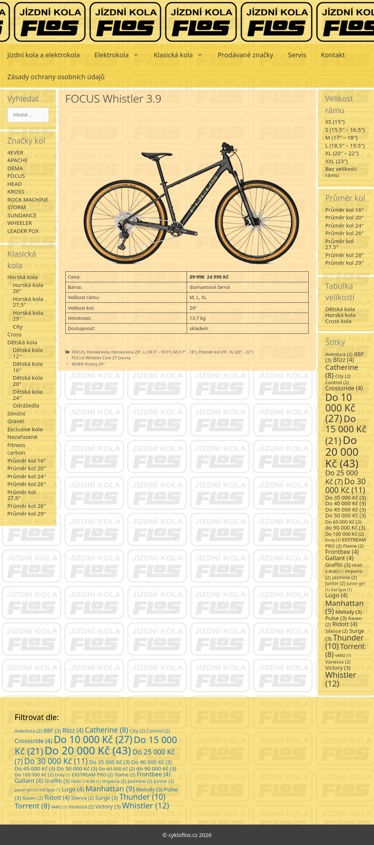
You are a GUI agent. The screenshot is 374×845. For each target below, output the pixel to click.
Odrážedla (26, 405)
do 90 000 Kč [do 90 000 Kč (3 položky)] (345, 527)
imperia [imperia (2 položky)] (114, 781)
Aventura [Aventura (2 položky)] (338, 354)
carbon (16, 452)
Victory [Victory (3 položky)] (337, 667)
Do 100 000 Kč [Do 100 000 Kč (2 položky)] (344, 534)
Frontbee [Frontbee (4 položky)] (342, 552)
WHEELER (19, 222)
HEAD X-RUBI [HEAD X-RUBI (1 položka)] (86, 781)
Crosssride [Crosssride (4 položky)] (344, 388)
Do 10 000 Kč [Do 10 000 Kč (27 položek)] (340, 407)
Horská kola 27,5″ (28, 302)
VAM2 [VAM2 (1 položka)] (343, 655)
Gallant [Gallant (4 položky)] (339, 558)
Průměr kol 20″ (26, 468)
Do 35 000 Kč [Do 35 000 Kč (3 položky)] (345, 497)
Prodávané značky (245, 54)
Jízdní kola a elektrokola (43, 54)
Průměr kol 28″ (26, 505)
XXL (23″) (336, 161)
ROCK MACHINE (27, 199)
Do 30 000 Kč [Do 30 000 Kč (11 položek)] (345, 485)
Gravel (15, 421)
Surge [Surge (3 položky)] (106, 797)
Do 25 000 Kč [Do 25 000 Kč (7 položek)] (341, 477)
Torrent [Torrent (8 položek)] (345, 650)
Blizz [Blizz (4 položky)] (343, 360)
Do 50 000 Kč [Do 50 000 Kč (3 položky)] (345, 515)
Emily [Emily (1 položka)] (332, 540)
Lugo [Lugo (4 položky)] (336, 595)
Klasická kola (182, 55)
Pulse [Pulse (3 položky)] (336, 618)
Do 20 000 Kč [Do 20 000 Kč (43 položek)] (342, 452)
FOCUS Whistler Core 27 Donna (101, 357)
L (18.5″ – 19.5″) (345, 145)
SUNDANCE (22, 215)
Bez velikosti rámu (340, 172)
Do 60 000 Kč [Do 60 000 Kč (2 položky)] (343, 522)
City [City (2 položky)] (342, 376)
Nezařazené (22, 436)
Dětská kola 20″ (28, 380)
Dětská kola (22, 342)
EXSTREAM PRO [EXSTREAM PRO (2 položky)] (92, 774)
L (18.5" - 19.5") (157, 352)
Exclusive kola (25, 429)
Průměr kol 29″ (26, 513)
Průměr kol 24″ (26, 476)
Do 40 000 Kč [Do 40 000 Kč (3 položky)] (345, 503)
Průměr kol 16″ (26, 460)
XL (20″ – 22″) (341, 153)
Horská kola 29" (126, 352)
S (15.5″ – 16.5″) (345, 129)
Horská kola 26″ (28, 288)
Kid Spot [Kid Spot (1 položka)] (341, 589)
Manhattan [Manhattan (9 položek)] (344, 607)
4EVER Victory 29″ (88, 364)
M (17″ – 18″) (341, 137)
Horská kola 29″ (28, 315)
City (17, 326)
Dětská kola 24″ (28, 394)
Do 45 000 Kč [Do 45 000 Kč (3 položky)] (345, 509)
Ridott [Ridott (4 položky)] (345, 624)
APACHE (17, 160)
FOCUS (78, 352)
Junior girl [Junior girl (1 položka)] (26, 789)
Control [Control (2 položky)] (337, 382)
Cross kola (338, 321)
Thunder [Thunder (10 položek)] (142, 797)
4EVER (15, 152)
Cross (14, 334)
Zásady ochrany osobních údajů (56, 76)
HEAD (14, 183)
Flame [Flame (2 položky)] (353, 546)
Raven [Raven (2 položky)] (32, 798)
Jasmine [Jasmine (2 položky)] (344, 577)
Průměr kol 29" (213, 352)
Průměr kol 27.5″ (21, 495)
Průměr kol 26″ (26, 484)
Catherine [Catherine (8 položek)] (341, 371)
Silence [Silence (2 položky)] (336, 631)
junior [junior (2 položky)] (335, 583)
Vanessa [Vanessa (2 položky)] (337, 661)
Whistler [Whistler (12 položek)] (340, 679)
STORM (16, 207)
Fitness (16, 444)
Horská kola (98, 352)
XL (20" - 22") (241, 352)
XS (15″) (334, 121)
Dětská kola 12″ (28, 353)
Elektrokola (120, 55)
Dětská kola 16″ (28, 367)
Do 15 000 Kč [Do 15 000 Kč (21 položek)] (345, 429)
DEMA (15, 168)
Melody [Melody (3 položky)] (348, 611)
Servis (297, 54)
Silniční (16, 413)
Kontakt (333, 54)
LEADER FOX (23, 230)
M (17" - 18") (184, 352)
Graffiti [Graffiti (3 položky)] (337, 564)
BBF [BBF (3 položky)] (52, 730)
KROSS (15, 191)
